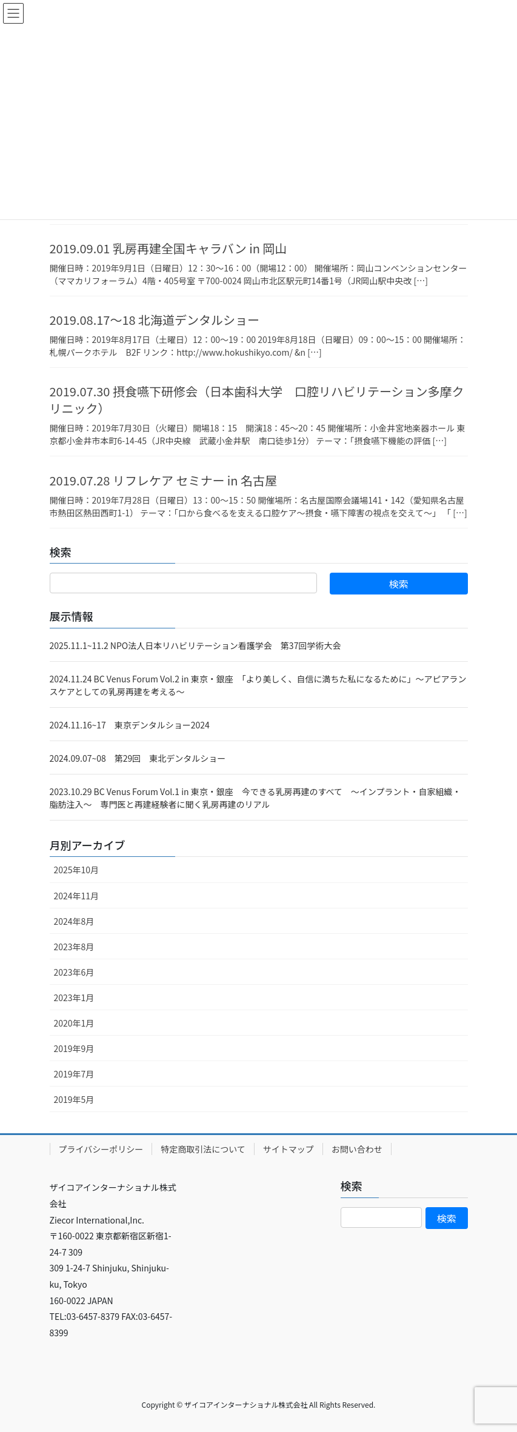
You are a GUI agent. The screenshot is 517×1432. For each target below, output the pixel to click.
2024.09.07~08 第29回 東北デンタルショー (138, 758)
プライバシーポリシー (101, 1149)
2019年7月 (74, 1074)
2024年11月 (76, 896)
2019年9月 (74, 1048)
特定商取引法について (203, 1149)
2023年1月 (74, 997)
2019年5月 (74, 1099)
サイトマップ (288, 1149)
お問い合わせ (357, 1149)
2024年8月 (74, 921)
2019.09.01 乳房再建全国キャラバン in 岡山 (168, 248)
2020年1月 (74, 1023)
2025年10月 (76, 870)
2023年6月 (74, 972)
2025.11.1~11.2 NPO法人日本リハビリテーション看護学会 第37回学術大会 (195, 645)
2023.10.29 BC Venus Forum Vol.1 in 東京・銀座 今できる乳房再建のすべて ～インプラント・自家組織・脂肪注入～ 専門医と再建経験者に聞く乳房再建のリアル (255, 797)
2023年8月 (74, 947)
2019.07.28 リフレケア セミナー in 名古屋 (164, 480)
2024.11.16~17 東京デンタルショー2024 (130, 725)
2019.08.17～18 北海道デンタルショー (155, 319)
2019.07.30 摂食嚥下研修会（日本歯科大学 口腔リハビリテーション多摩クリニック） (257, 399)
